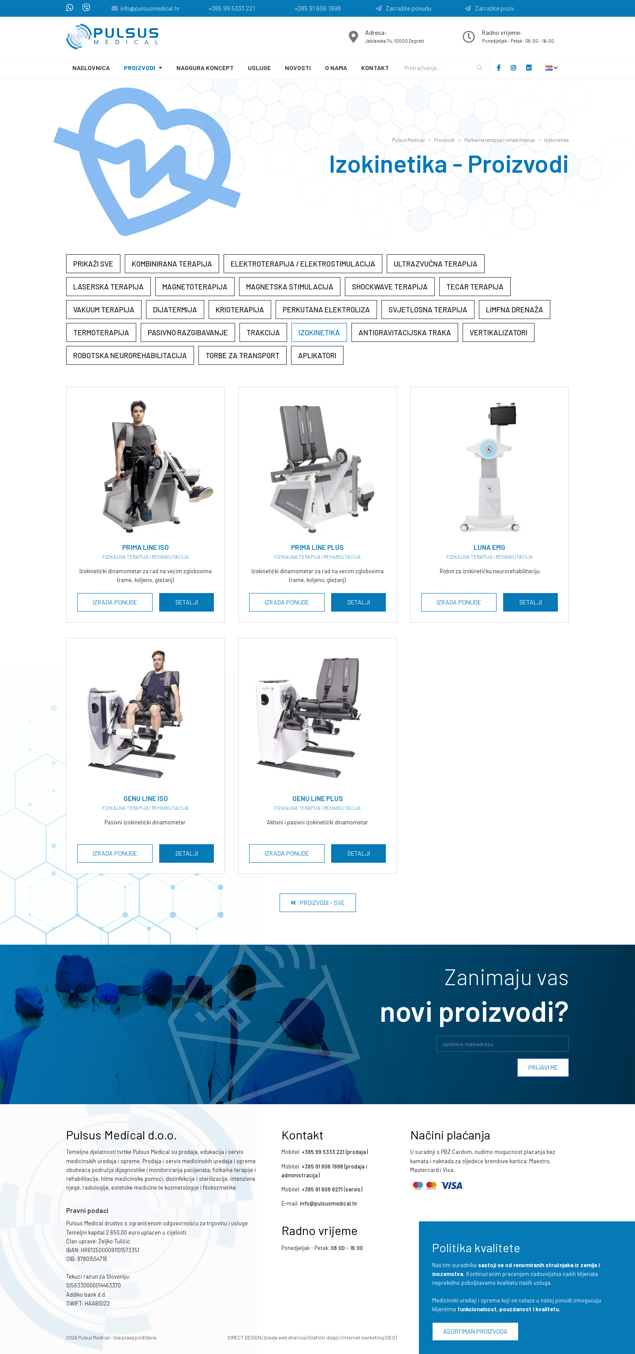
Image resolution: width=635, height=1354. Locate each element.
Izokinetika (556, 140)
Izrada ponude (115, 602)
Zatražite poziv (490, 8)
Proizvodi (139, 67)
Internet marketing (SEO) (369, 1337)
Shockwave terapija (390, 286)
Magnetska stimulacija (289, 286)
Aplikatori (317, 355)
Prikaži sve (93, 263)
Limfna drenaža (514, 309)
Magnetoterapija (195, 286)
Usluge (259, 67)
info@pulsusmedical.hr (150, 8)
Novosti (298, 67)
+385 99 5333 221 (232, 8)
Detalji (187, 602)
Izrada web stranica (285, 1337)
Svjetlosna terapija (427, 309)
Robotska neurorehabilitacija (130, 355)
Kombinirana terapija (172, 263)
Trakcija (263, 332)
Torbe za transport (242, 355)
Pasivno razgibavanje (188, 332)
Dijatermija (175, 309)
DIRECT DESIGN (244, 1337)
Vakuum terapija (103, 309)
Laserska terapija (108, 286)
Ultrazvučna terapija (436, 263)
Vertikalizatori (498, 332)
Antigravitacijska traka (405, 332)
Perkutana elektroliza (326, 309)
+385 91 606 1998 (318, 8)
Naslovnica (91, 67)
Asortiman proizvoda (475, 1331)
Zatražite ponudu (403, 8)
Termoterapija (101, 332)
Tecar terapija (475, 286)
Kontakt (375, 67)
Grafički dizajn (324, 1337)
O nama (336, 67)
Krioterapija (240, 309)
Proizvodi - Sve (318, 902)
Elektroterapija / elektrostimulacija (303, 263)
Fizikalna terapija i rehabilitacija (499, 140)
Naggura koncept (205, 67)
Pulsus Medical (408, 140)
